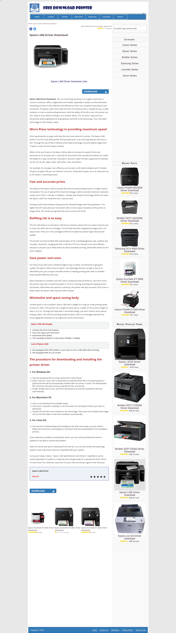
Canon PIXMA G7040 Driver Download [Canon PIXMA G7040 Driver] (129, 311)
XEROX (120, 17)
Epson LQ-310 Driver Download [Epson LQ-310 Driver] (129, 537)
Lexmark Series (129, 69)
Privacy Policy (127, 630)
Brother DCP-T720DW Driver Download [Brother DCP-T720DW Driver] (130, 406)
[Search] (129, 28)
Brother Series (130, 57)
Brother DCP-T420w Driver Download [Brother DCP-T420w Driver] (129, 450)
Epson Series (129, 51)
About (94, 630)
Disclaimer (115, 630)
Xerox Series (130, 75)
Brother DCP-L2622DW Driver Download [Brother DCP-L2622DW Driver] (130, 219)
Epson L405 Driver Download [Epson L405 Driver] (130, 493)
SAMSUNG (92, 17)
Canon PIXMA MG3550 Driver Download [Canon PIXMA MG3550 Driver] (129, 189)
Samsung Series (130, 63)
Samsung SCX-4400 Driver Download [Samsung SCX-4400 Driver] (129, 250)
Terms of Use (141, 630)
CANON (51, 17)
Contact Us (104, 630)
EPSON (65, 17)
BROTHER (79, 17)
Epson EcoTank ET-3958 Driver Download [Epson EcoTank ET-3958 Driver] (129, 280)
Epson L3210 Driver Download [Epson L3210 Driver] (130, 363)
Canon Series (129, 45)
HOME (37, 17)
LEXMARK (106, 17)
